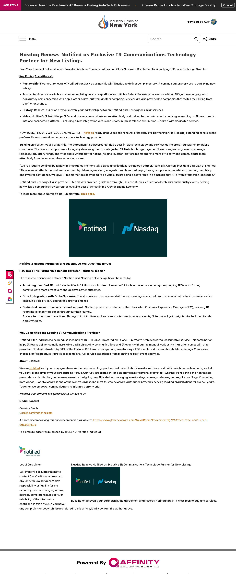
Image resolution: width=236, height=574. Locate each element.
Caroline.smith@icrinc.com (35, 412)
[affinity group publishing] (9, 291)
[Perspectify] (9, 283)
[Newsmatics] (9, 299)
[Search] (170, 39)
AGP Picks (10, 5)
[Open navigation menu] (27, 39)
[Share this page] (210, 39)
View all (228, 5)
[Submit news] (9, 275)
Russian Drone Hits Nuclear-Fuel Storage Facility (189, 5)
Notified (88, 132)
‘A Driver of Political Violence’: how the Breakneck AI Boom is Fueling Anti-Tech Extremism (72, 5)
